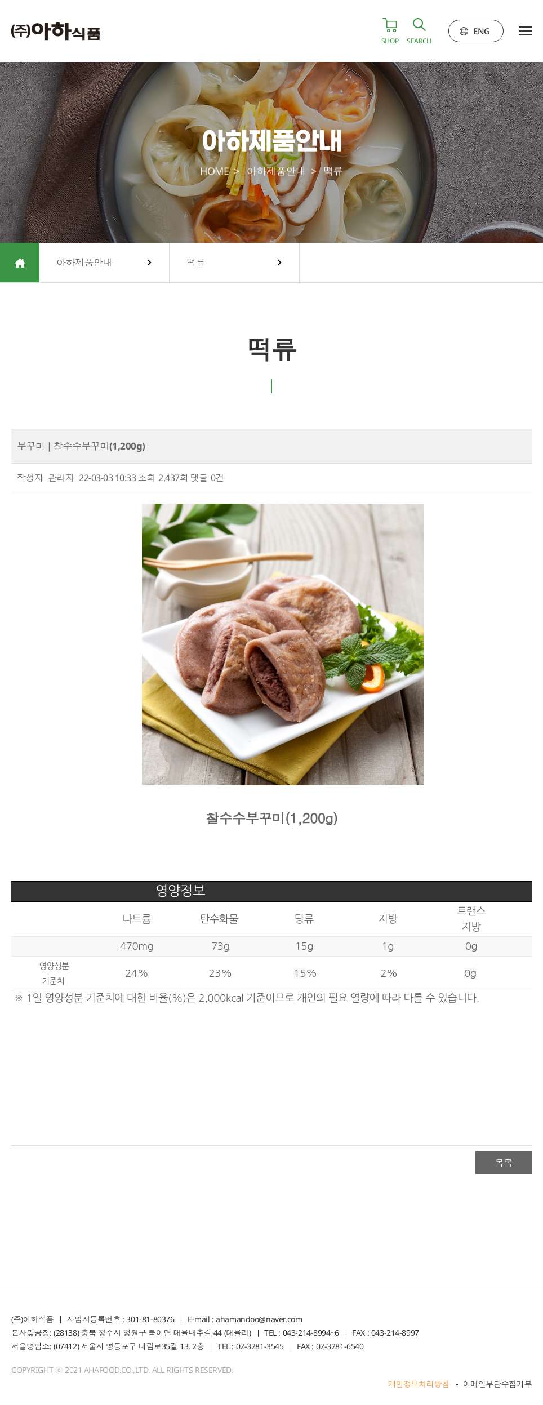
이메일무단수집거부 (497, 1384)
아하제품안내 (84, 262)
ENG (481, 31)
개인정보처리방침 (418, 1384)
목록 (503, 1163)
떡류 (195, 262)
